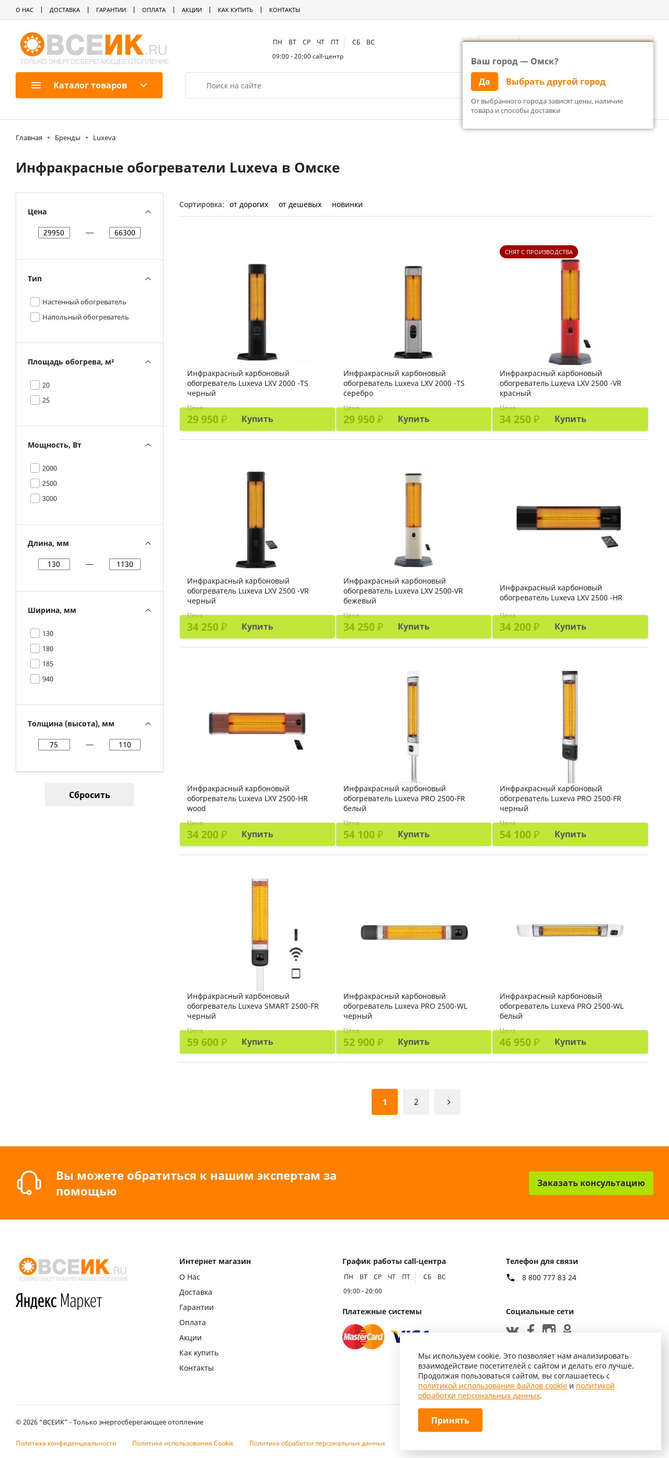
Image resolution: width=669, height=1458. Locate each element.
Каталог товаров (79, 85)
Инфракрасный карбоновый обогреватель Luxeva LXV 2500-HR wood (247, 798)
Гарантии (111, 10)
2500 (49, 483)
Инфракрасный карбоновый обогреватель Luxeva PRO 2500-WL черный (405, 1006)
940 (47, 679)
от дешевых (300, 204)
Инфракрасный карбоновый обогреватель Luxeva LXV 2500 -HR (561, 592)
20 (46, 385)
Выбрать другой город (556, 81)
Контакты (284, 10)
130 (47, 633)
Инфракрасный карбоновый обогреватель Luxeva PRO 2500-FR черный (560, 798)
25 (46, 400)
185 (47, 663)
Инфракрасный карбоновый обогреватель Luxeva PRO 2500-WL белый (562, 1006)
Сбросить (89, 795)
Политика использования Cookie (183, 1443)
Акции (192, 10)
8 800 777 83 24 (549, 1277)
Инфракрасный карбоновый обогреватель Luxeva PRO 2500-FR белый (404, 798)
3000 (49, 498)
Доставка (65, 10)
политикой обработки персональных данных (516, 1390)
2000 (49, 468)
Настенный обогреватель (84, 301)
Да (484, 81)
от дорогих (248, 204)
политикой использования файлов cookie (492, 1386)
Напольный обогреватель (85, 317)
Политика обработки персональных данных (317, 1443)
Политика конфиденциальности (66, 1443)
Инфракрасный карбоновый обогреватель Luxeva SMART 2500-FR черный (253, 1006)
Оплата (154, 10)
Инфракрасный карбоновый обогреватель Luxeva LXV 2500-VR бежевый (403, 591)
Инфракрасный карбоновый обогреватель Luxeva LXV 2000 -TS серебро (404, 383)
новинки (347, 204)
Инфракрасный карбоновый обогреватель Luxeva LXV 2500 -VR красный (560, 383)
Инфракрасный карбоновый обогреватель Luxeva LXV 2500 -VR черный (248, 591)
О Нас (24, 10)
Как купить (235, 10)
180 (47, 648)
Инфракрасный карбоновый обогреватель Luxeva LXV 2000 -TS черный (247, 383)
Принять (450, 1420)
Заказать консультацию (591, 1183)
